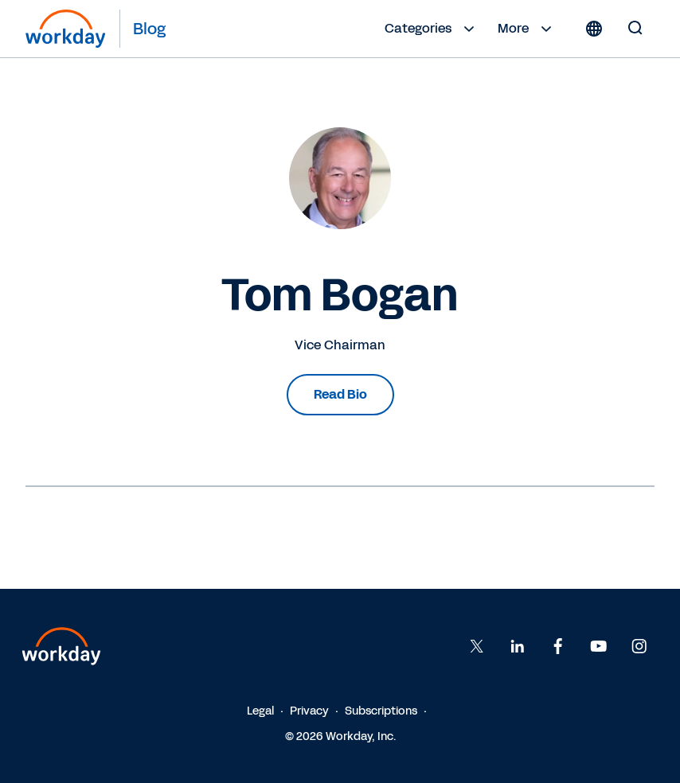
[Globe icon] (594, 29)
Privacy (309, 711)
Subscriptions (381, 711)
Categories (432, 28)
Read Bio (340, 394)
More (527, 28)
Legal (260, 711)
